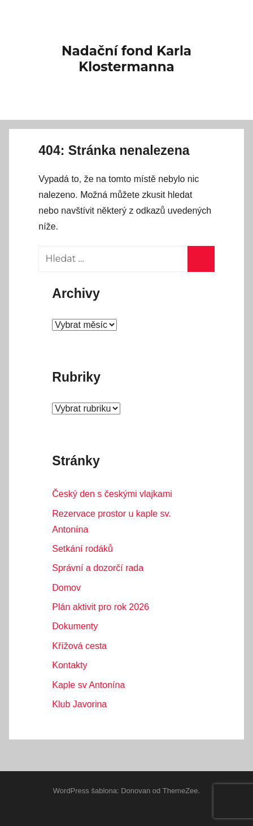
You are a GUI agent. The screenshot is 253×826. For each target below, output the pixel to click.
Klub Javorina (79, 704)
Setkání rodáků (82, 548)
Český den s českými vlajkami (112, 494)
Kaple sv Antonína (88, 685)
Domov (66, 588)
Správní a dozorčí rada (97, 568)
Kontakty (69, 665)
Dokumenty (75, 626)
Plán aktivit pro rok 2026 (100, 607)
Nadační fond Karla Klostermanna (126, 59)
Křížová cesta (79, 646)
